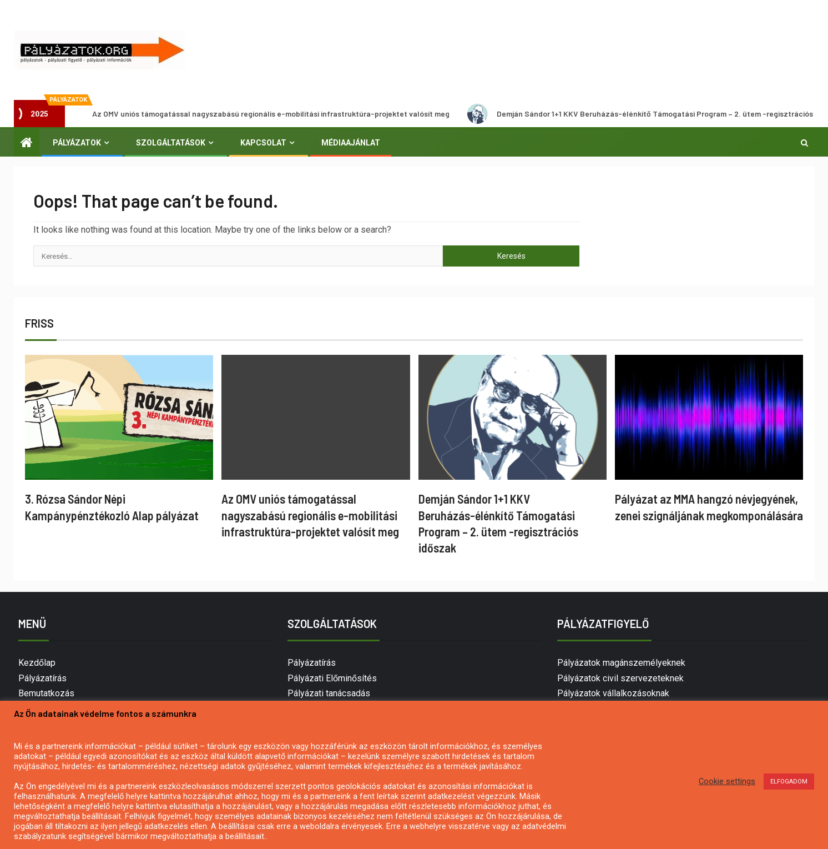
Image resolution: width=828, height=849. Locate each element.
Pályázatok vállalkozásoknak (613, 693)
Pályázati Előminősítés (332, 678)
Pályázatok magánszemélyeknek (621, 662)
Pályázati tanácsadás (328, 693)
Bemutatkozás (46, 693)
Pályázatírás (42, 678)
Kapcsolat (263, 142)
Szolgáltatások (170, 142)
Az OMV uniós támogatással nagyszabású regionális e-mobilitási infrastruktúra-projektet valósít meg (264, 114)
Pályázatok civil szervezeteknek (620, 678)
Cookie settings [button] (727, 781)
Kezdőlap (36, 662)
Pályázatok (77, 142)
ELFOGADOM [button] (788, 781)
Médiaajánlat (350, 142)
